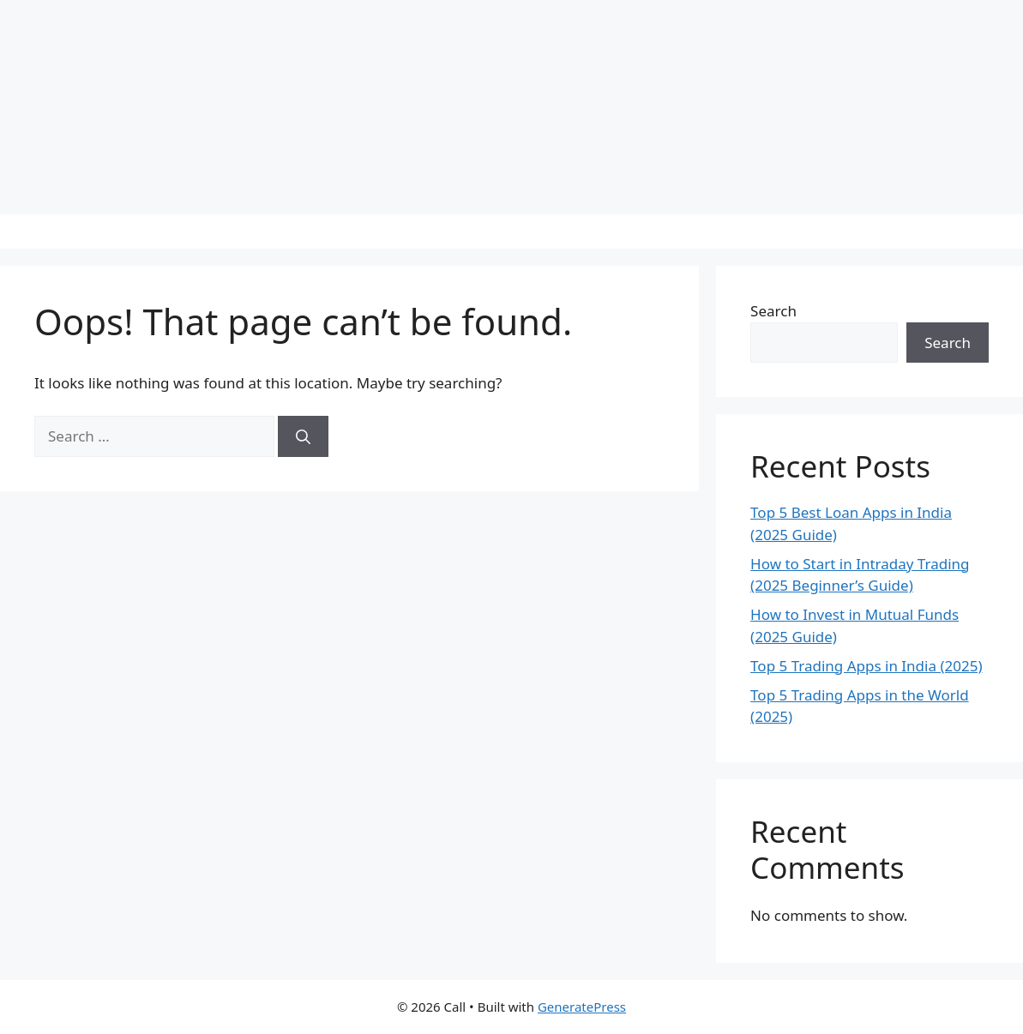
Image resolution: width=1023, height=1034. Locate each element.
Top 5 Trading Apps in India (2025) (866, 666)
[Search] (303, 436)
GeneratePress (582, 1006)
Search (773, 311)
